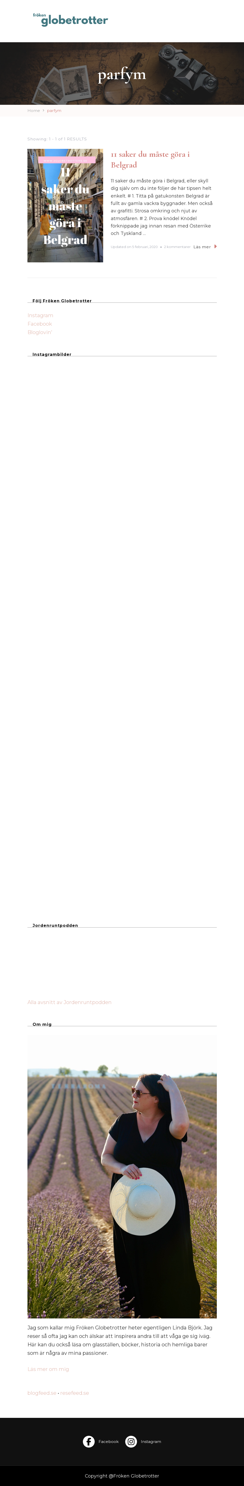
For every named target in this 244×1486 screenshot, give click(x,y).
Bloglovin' (39, 332)
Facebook (39, 324)
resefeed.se (74, 1393)
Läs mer (205, 247)
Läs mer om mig (48, 1369)
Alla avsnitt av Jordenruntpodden (69, 1002)
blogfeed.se (41, 1393)
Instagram (40, 315)
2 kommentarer (177, 247)
